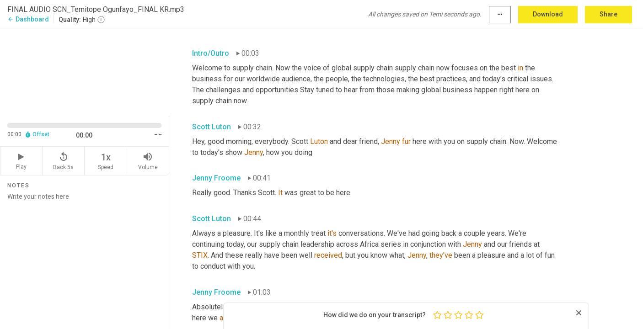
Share (608, 14)
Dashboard (28, 19)
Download (548, 14)
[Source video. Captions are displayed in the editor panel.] (84, 71)
